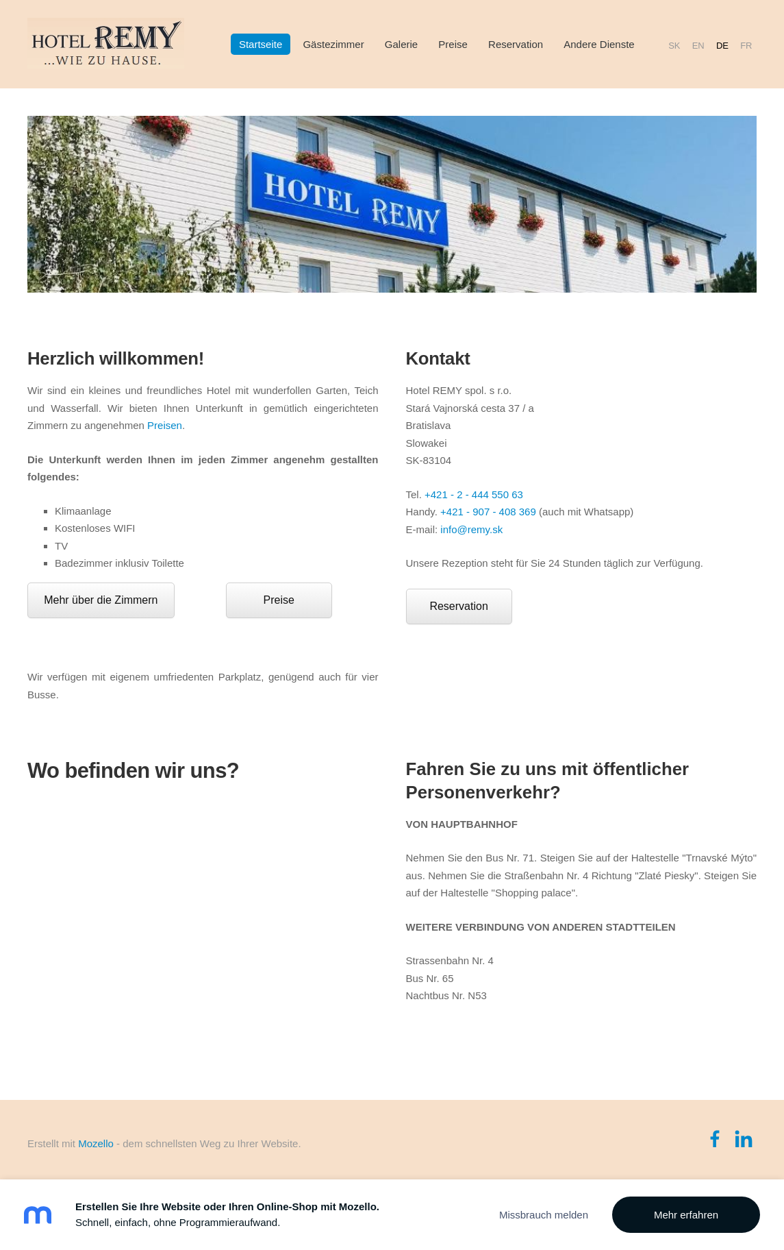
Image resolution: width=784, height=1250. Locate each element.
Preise (279, 600)
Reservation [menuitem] (515, 44)
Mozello (96, 1143)
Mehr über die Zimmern (100, 600)
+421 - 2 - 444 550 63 (474, 494)
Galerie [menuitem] (401, 44)
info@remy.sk (471, 529)
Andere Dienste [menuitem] (599, 44)
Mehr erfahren (686, 1215)
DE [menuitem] (722, 45)
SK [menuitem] (674, 45)
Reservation (458, 606)
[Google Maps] (203, 931)
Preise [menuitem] (453, 44)
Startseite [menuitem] (260, 44)
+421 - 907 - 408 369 (488, 511)
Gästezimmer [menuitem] (333, 44)
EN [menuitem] (698, 45)
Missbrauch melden (543, 1215)
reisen (168, 425)
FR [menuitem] (746, 45)
